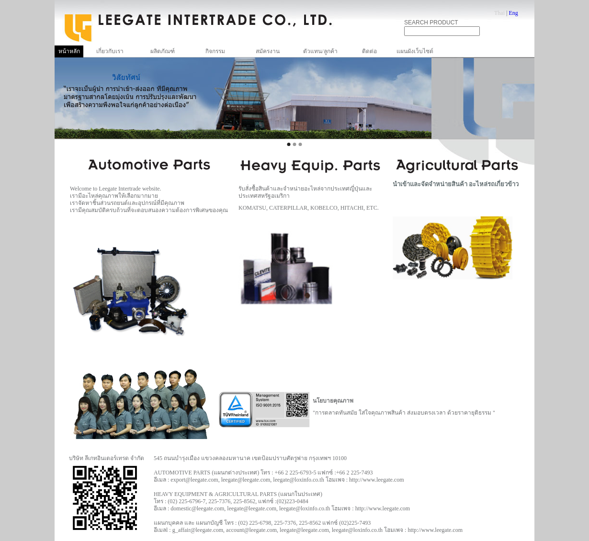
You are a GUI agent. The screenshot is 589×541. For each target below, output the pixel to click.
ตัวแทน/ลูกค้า (320, 51)
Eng (513, 13)
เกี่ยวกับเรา (110, 51)
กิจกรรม (215, 51)
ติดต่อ (369, 51)
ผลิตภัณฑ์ (162, 51)
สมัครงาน (268, 51)
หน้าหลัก (69, 51)
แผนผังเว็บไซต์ (414, 51)
